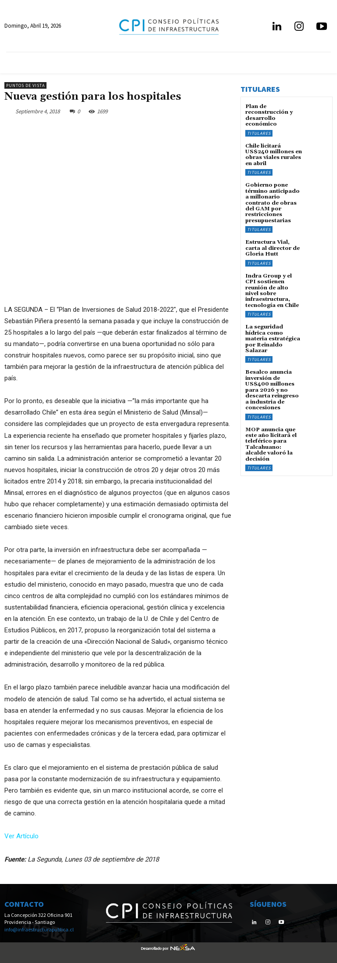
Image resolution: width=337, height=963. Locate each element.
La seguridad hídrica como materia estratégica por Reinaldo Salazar (272, 336)
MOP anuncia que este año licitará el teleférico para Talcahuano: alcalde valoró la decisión (271, 440)
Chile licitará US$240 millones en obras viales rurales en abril (273, 154)
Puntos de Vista (25, 85)
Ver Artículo (21, 836)
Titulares (259, 133)
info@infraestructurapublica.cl (39, 929)
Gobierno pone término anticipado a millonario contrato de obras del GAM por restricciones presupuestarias (272, 201)
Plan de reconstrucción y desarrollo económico (269, 115)
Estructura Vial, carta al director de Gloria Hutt (272, 247)
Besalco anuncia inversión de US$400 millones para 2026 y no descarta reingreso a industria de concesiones (271, 386)
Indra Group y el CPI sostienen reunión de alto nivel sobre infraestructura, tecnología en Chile (272, 288)
